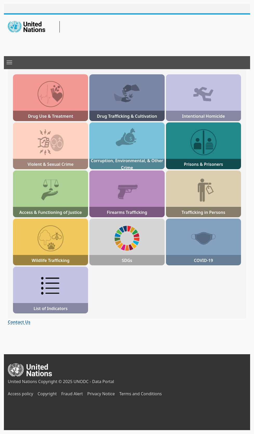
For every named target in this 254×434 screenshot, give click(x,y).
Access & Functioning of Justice (50, 212)
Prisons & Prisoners (203, 164)
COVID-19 (203, 260)
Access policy (20, 394)
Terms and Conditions (140, 394)
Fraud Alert (72, 394)
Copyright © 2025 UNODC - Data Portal (76, 381)
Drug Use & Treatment (50, 116)
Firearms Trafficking (127, 212)
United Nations (22, 381)
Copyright (47, 394)
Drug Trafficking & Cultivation (127, 116)
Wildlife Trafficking (51, 260)
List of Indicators (51, 308)
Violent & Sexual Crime (50, 164)
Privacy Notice (101, 394)
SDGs (127, 260)
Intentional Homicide (203, 116)
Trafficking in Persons (203, 212)
